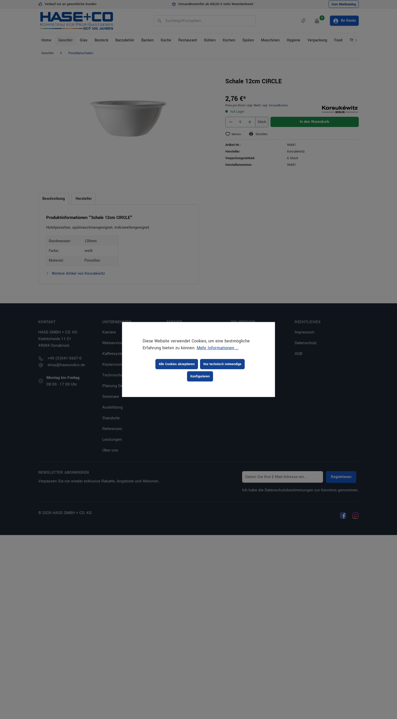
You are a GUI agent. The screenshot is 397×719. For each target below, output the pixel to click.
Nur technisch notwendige (222, 364)
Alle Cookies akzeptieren (177, 364)
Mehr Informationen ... (218, 348)
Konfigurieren (200, 376)
